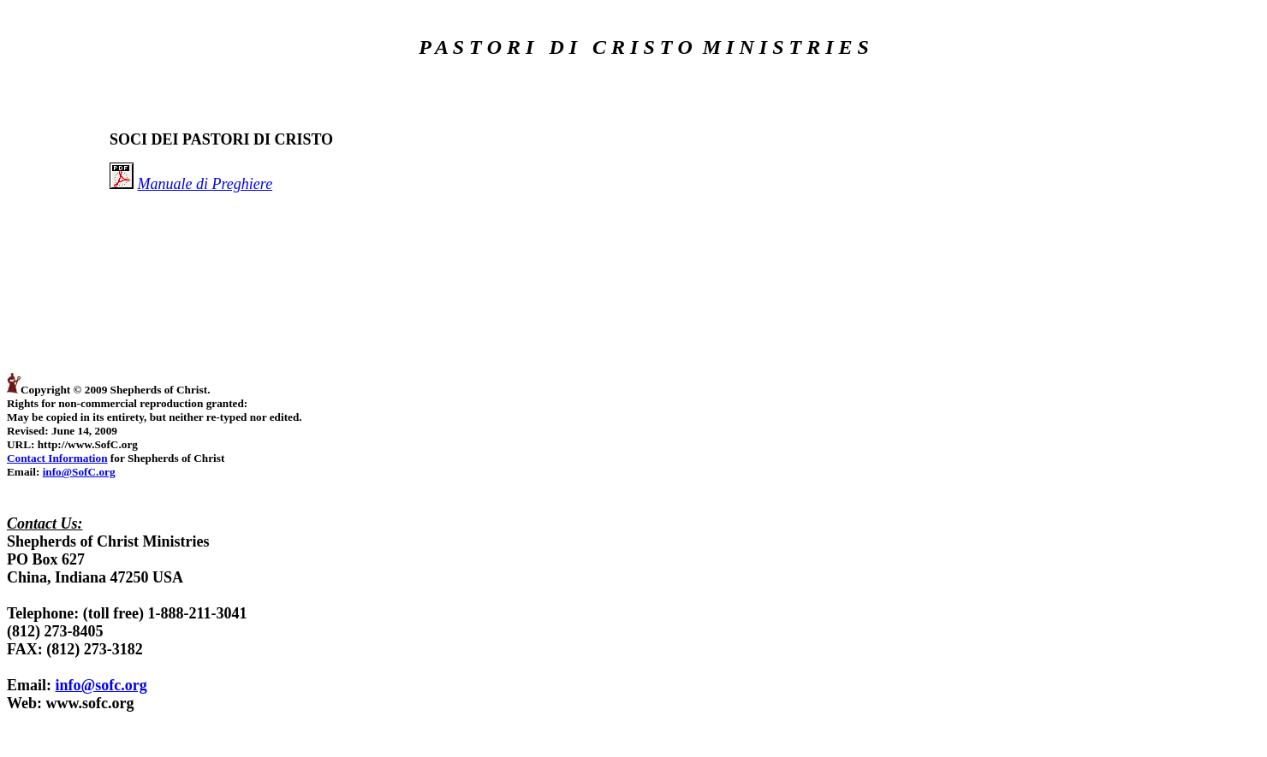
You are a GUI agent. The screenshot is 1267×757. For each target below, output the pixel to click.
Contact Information (57, 458)
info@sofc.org (101, 685)
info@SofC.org (79, 471)
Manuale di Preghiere (205, 183)
